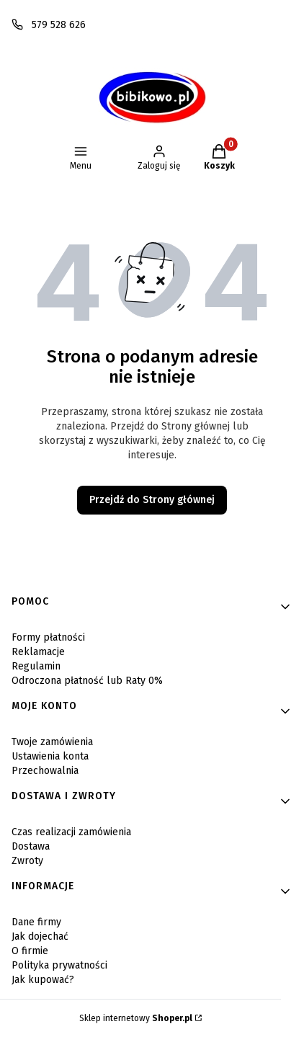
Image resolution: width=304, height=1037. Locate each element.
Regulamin (36, 666)
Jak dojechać (40, 936)
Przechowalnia (45, 771)
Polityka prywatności (59, 965)
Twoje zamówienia (52, 742)
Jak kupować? (43, 980)
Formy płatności (48, 637)
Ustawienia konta (50, 756)
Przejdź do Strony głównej (152, 500)
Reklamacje (38, 652)
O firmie (30, 951)
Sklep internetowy (135, 1018)
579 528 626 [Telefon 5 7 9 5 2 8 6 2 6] (59, 25)
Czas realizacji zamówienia (71, 832)
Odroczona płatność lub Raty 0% (87, 681)
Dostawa (31, 846)
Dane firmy (36, 922)
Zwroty (27, 861)
